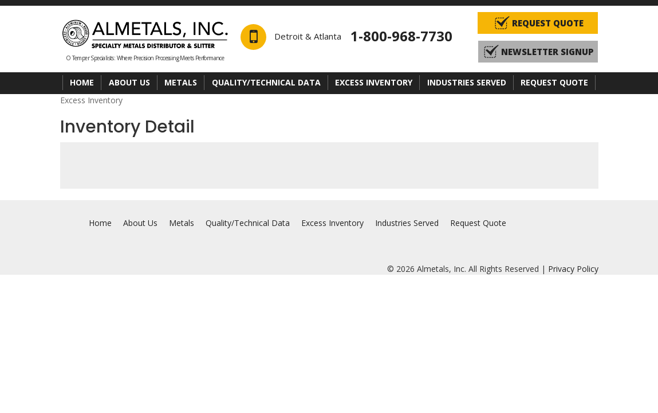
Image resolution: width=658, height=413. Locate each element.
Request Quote (554, 82)
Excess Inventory (373, 82)
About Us (129, 82)
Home (82, 82)
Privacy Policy (573, 268)
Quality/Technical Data (266, 82)
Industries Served (466, 82)
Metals (180, 82)
